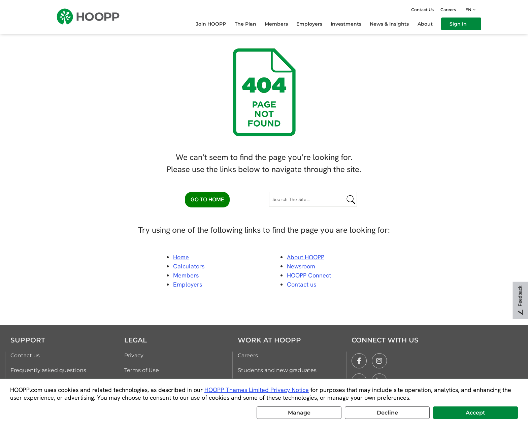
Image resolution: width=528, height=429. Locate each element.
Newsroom (301, 266)
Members (186, 275)
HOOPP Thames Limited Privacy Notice (256, 390)
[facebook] (359, 360)
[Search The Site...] (313, 199)
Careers (448, 9)
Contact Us (422, 9)
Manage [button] (299, 412)
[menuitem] (215, 24)
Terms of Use (141, 370)
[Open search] (402, 9)
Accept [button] (475, 412)
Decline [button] (387, 412)
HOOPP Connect (309, 275)
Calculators (188, 266)
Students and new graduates (277, 370)
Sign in (461, 24)
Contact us (25, 355)
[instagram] (379, 360)
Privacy (133, 355)
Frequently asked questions (48, 370)
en (469, 9)
